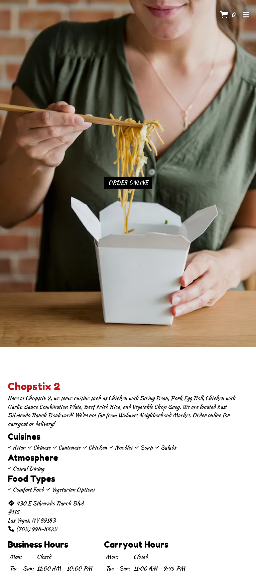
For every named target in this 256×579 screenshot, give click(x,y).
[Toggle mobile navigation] (246, 15)
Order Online (128, 183)
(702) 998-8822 (32, 529)
